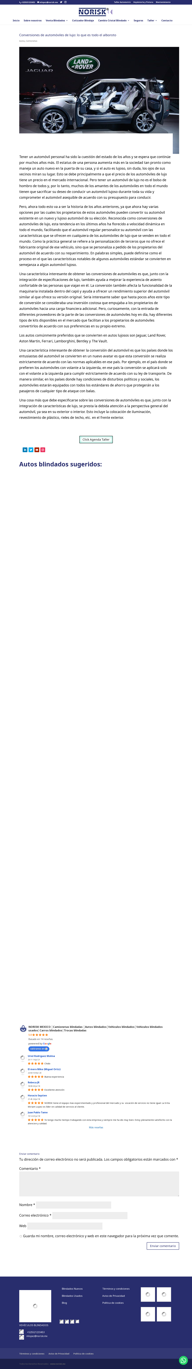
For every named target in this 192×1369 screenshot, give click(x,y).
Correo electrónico (35, 1215)
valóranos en (39, 1048)
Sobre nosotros (33, 20)
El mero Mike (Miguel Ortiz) (44, 1069)
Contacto (166, 20)
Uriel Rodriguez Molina (41, 1056)
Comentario (30, 1168)
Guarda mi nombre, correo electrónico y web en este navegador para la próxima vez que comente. (101, 1236)
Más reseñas (96, 1127)
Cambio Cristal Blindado (112, 20)
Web (22, 1225)
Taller (150, 20)
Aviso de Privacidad (113, 1295)
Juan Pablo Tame (38, 1112)
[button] (183, 1360)
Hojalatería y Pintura (143, 2)
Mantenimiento (163, 2)
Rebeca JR (33, 1082)
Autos (22, 40)
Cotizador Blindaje (83, 20)
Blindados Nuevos (72, 1288)
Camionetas (31, 40)
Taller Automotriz (122, 2)
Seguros (138, 20)
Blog (64, 1302)
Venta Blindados (55, 20)
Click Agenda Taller (96, 439)
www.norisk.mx (57, 1363)
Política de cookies (113, 1302)
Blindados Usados (72, 1295)
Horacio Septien (37, 1095)
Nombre (27, 1204)
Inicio (16, 20)
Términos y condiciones (116, 1288)
